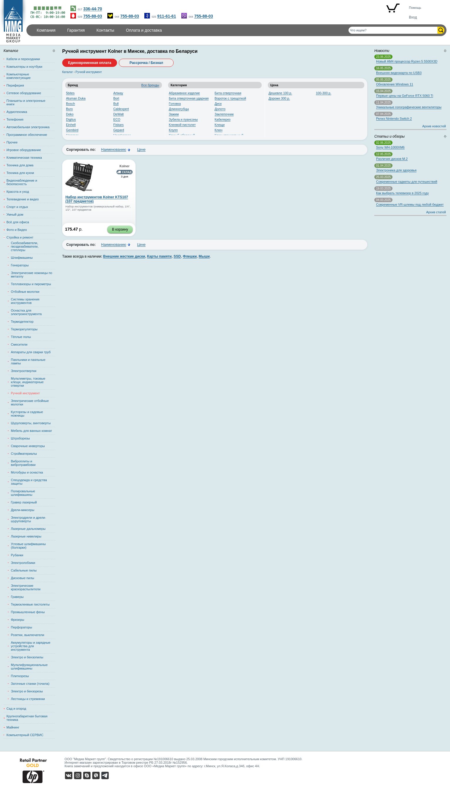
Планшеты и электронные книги (25, 102)
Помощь (415, 7)
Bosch (70, 103)
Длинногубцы (179, 109)
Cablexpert (121, 109)
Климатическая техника (24, 157)
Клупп (173, 130)
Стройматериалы (24, 453)
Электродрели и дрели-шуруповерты (28, 519)
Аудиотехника (16, 112)
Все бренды (150, 85)
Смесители (19, 344)
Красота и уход (17, 191)
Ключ (219, 130)
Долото (220, 109)
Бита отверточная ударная (189, 98)
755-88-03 (92, 16)
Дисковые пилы (22, 578)
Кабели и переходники (23, 59)
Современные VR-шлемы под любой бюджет (410, 204)
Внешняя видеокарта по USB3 (399, 73)
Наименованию (113, 150)
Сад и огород (16, 708)
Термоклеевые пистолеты (30, 604)
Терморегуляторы (24, 329)
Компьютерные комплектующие (18, 76)
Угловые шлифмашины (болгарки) (28, 545)
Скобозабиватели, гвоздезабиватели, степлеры (24, 246)
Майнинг (12, 727)
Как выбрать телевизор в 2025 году (402, 193)
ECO (116, 119)
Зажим (174, 114)
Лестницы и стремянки (28, 699)
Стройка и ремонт (19, 237)
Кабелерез (223, 119)
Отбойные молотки (25, 291)
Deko (70, 114)
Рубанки (17, 555)
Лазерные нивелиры (26, 536)
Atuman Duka (76, 98)
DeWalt (118, 114)
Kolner (124, 166)
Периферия (15, 85)
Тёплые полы (21, 337)
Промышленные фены (28, 612)
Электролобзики (23, 562)
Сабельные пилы (24, 570)
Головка (175, 103)
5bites (70, 93)
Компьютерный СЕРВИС (24, 735)
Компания (46, 30)
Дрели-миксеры (22, 510)
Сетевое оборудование (23, 93)
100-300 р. (323, 93)
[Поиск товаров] (393, 30)
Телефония (14, 119)
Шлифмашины (22, 257)
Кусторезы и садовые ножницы (27, 413)
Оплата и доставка (144, 30)
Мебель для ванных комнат (31, 430)
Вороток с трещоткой (230, 98)
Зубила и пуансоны (183, 119)
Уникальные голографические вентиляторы (408, 107)
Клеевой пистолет (182, 124)
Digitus (71, 119)
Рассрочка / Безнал (146, 63)
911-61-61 (166, 16)
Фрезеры (17, 619)
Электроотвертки (23, 371)
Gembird (72, 130)
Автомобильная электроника (28, 127)
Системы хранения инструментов (25, 301)
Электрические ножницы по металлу (31, 274)
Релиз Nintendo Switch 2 (394, 118)
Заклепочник (224, 114)
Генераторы (20, 265)
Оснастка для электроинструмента (26, 312)
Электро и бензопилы (27, 657)
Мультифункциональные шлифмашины (29, 666)
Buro (69, 109)
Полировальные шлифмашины (23, 492)
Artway (118, 93)
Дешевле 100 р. (280, 93)
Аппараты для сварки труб (31, 352)
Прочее (12, 142)
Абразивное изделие (184, 93)
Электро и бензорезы (27, 691)
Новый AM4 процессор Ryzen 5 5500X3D (406, 61)
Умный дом (14, 214)
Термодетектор (22, 321)
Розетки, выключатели (27, 635)
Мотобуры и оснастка (27, 472)
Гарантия (76, 30)
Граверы (17, 597)
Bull (116, 103)
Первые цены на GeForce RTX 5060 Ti (404, 95)
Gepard (118, 130)
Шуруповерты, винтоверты (31, 423)
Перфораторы (21, 627)
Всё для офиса (17, 222)
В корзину (120, 229)
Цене (141, 150)
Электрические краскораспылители (25, 587)
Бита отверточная (228, 93)
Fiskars (118, 124)
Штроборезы (20, 438)
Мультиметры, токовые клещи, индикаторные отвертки (28, 382)
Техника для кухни (20, 173)
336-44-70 (92, 8)
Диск (218, 103)
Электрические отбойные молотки (30, 402)
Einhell (71, 124)
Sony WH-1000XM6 (390, 147)
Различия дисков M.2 (392, 158)
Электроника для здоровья (396, 170)
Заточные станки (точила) (30, 683)
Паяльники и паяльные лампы (28, 361)
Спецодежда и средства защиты (29, 481)
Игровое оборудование (23, 150)
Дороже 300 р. (279, 98)
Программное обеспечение (26, 134)
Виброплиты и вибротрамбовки (23, 462)
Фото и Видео (16, 229)
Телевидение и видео (22, 199)
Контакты (105, 30)
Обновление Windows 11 (394, 84)
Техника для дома (19, 165)
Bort (116, 98)
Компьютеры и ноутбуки (24, 66)
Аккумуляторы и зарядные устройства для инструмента (30, 646)
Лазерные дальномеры (28, 528)
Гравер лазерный (24, 502)
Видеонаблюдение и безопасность (21, 182)
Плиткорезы (20, 676)
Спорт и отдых (17, 207)
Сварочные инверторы (28, 446)
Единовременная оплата (89, 63)
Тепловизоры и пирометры (31, 284)
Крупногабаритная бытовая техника (27, 717)
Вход (413, 17)
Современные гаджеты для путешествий (406, 181)
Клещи (220, 124)
